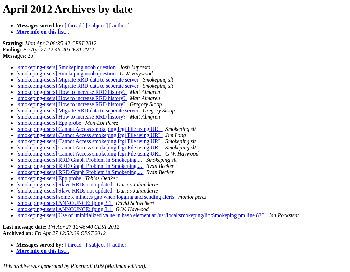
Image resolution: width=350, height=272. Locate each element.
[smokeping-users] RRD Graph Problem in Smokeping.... (80, 160)
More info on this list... (42, 32)
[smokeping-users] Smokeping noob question (66, 67)
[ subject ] (97, 25)
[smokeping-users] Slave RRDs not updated (65, 184)
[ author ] (119, 25)
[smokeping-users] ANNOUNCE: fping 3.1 (64, 203)
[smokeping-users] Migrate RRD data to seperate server (78, 80)
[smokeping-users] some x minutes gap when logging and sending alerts (96, 197)
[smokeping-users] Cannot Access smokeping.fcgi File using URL (89, 129)
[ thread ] (75, 25)
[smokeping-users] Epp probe (49, 123)
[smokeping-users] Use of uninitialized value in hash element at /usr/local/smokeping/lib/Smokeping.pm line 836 (141, 215)
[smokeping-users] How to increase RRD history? (71, 92)
